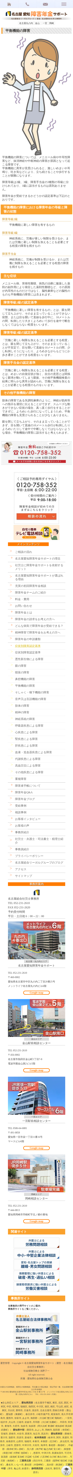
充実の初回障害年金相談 (30, 585)
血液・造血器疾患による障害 (33, 752)
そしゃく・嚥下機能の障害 (32, 692)
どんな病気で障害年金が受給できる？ (39, 625)
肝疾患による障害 (26, 745)
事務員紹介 (22, 849)
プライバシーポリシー (29, 855)
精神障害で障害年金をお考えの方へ (37, 632)
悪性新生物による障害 (29, 659)
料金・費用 (22, 599)
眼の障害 (20, 665)
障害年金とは (23, 612)
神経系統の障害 (25, 718)
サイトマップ (23, 875)
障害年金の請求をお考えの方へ (35, 619)
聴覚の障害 (22, 672)
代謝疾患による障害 (28, 758)
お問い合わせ (23, 605)
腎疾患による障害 (26, 738)
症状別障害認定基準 (28, 645)
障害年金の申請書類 (28, 639)
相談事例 (20, 812)
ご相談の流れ (23, 551)
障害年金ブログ (25, 799)
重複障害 (20, 778)
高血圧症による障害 (28, 765)
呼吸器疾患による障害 (29, 725)
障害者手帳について (28, 785)
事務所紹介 (22, 832)
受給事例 (20, 805)
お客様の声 (22, 825)
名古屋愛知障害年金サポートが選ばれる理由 (39, 577)
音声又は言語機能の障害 (30, 699)
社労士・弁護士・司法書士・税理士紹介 (39, 840)
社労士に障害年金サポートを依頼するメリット (39, 567)
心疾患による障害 (26, 732)
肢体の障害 (22, 705)
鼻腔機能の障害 (25, 679)
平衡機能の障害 (25, 685)
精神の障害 (22, 712)
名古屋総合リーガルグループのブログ (39, 862)
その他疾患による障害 (29, 772)
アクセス (20, 869)
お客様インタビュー (28, 818)
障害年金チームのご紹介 (30, 592)
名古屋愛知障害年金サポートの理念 (37, 558)
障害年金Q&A (24, 792)
